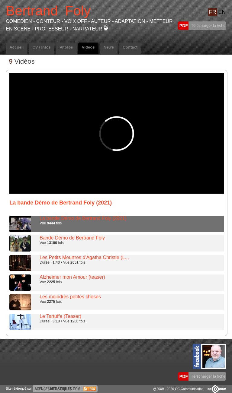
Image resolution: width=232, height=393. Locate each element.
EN (222, 12)
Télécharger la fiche (208, 25)
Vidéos (88, 47)
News (109, 47)
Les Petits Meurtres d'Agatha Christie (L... (84, 257)
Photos (66, 47)
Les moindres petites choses (70, 296)
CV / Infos (41, 47)
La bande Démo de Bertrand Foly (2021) (83, 218)
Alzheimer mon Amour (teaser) (72, 277)
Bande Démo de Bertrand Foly (72, 237)
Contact (130, 47)
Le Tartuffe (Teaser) (60, 316)
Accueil (16, 47)
